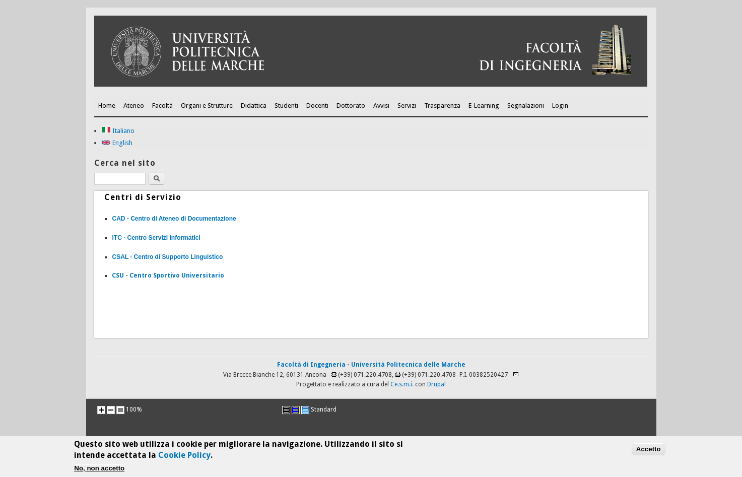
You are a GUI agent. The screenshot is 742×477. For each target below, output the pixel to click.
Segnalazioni (525, 105)
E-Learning (483, 105)
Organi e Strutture (207, 105)
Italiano (118, 130)
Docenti (317, 105)
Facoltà (162, 105)
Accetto (648, 450)
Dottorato (350, 105)
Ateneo (133, 105)
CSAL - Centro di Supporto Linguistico (167, 256)
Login (560, 105)
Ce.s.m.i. (402, 384)
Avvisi (381, 105)
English (117, 143)
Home (106, 105)
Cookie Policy (184, 456)
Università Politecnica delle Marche (408, 364)
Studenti (286, 105)
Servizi (406, 105)
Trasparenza (442, 105)
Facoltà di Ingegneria (311, 364)
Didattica (253, 105)
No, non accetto (99, 469)
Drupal (436, 384)
